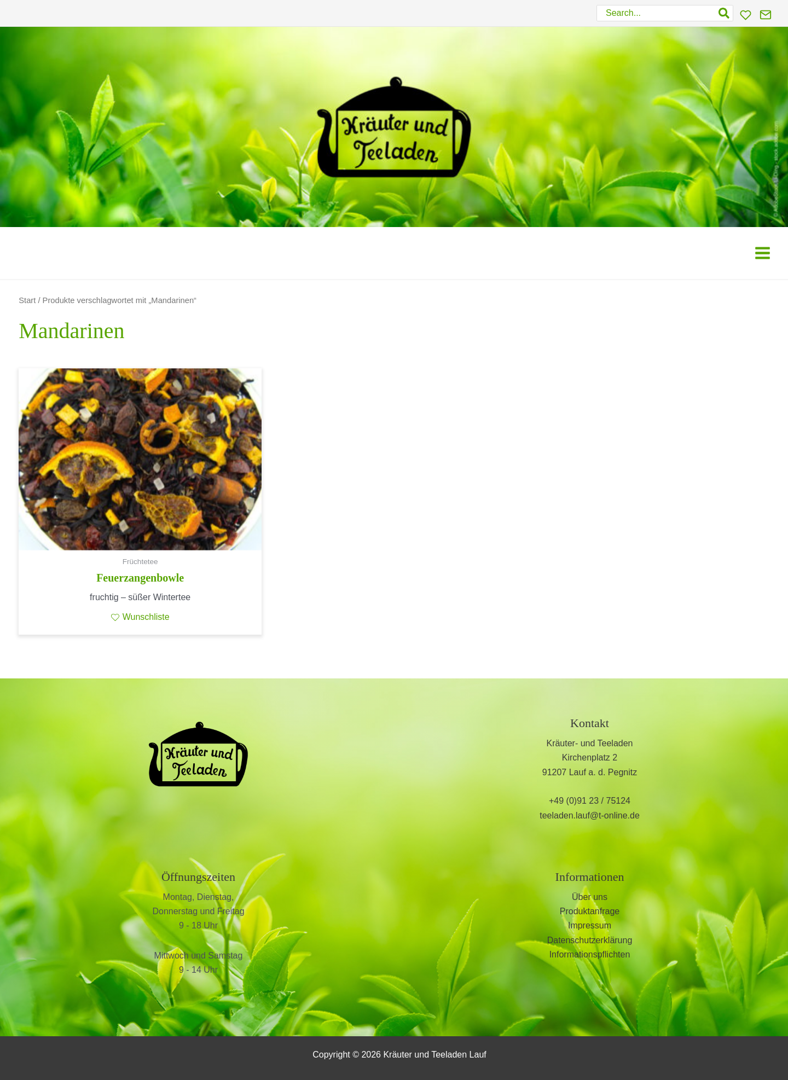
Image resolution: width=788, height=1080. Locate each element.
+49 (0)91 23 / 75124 (589, 800)
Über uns (589, 897)
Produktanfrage (589, 911)
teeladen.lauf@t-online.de (590, 815)
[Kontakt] (766, 15)
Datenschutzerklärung (590, 940)
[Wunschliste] (745, 15)
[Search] (724, 13)
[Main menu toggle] (762, 252)
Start (27, 300)
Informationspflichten (589, 954)
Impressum (589, 925)
